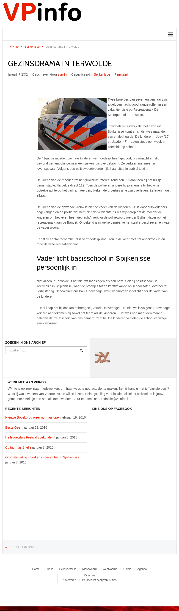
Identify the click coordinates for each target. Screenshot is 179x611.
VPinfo (14, 46)
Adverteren (69, 580)
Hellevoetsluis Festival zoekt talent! (30, 437)
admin (62, 74)
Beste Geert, (14, 427)
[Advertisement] (46, 505)
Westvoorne (110, 569)
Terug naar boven (23, 547)
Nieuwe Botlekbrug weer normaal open (33, 417)
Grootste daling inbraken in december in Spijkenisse (42, 457)
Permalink (121, 74)
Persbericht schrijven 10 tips (99, 580)
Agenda (142, 569)
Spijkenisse (32, 46)
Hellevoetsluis (67, 569)
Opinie (127, 569)
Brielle (49, 569)
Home (35, 569)
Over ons (89, 575)
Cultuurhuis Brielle (18, 447)
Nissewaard (89, 569)
